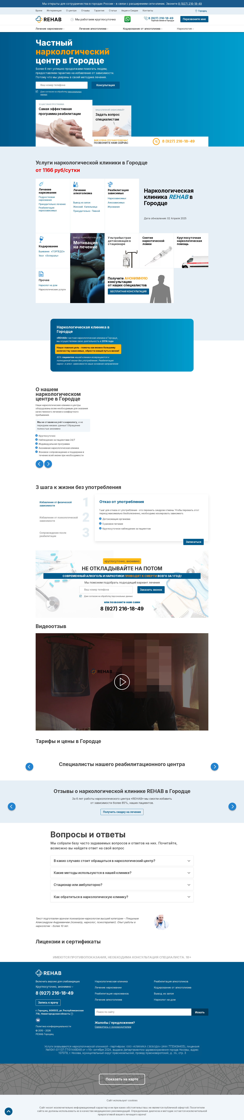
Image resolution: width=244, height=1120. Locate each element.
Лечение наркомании (47, 191)
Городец (202, 11)
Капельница (90, 206)
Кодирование (48, 246)
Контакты (148, 10)
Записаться (193, 541)
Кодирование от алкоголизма (172, 987)
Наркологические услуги (52, 289)
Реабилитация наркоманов (112, 993)
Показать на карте (122, 1079)
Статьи (113, 10)
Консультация (105, 85)
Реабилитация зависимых (118, 192)
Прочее (44, 280)
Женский (78, 206)
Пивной (96, 211)
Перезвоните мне (194, 19)
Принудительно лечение (52, 204)
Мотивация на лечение (85, 245)
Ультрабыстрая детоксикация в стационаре (119, 241)
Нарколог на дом (48, 285)
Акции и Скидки (129, 10)
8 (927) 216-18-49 (190, 3)
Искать (200, 1012)
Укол (41, 255)
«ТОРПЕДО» (58, 251)
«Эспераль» (51, 255)
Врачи (39, 10)
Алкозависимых (116, 202)
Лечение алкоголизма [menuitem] (92, 28)
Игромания (114, 206)
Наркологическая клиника (111, 981)
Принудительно (81, 211)
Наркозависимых (117, 198)
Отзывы (85, 10)
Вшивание (44, 251)
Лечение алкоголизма (82, 192)
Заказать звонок (151, 589)
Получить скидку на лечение (122, 812)
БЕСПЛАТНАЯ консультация (128, 291)
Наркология (184, 28)
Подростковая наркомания (47, 198)
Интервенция (54, 10)
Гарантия (99, 10)
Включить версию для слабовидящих (58, 981)
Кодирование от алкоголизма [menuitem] (141, 28)
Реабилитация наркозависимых (48, 209)
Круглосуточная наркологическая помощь (189, 241)
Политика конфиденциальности (53, 1026)
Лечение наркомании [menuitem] (49, 28)
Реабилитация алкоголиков (171, 981)
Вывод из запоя (81, 202)
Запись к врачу (48, 1002)
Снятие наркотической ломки (153, 241)
